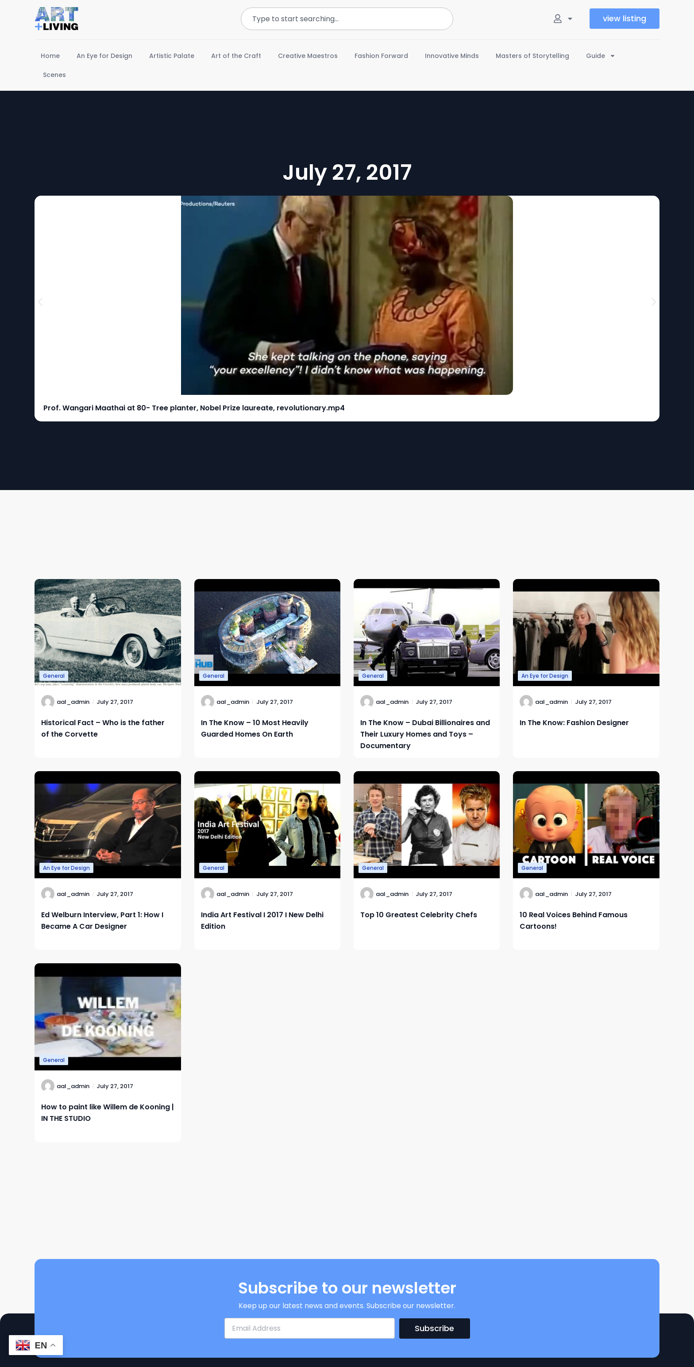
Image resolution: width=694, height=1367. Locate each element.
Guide (601, 55)
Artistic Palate (171, 55)
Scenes (54, 74)
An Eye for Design (104, 55)
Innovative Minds (452, 55)
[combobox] (347, 19)
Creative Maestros (308, 55)
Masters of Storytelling (532, 55)
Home (50, 55)
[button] (40, 301)
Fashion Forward (381, 55)
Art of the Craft (236, 55)
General (54, 676)
